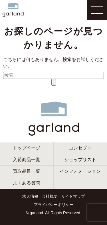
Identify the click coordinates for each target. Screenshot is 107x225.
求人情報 (30, 196)
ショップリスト (80, 159)
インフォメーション (80, 171)
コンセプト (80, 148)
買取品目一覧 (26, 171)
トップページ (26, 148)
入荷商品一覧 (26, 159)
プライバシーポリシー (54, 204)
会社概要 (50, 196)
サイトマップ (73, 196)
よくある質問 (26, 182)
